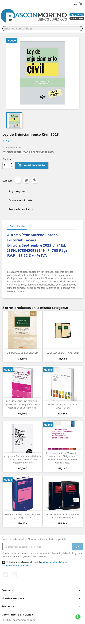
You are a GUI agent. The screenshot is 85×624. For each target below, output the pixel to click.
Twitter (5, 574)
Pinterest (34, 180)
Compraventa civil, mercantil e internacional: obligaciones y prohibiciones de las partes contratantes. (62, 457)
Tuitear (26, 180)
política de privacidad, (52, 562)
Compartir (18, 180)
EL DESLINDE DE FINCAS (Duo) (63, 352)
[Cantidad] (6, 165)
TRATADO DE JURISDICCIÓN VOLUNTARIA (62, 406)
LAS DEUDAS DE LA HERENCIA (22, 352)
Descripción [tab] (17, 226)
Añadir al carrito (31, 165)
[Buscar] (42, 28)
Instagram (14, 574)
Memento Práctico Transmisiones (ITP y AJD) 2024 (22, 516)
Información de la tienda (17, 614)
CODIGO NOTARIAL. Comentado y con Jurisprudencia (63, 516)
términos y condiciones (20, 565)
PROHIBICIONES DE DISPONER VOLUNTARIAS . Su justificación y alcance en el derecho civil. (22, 404)
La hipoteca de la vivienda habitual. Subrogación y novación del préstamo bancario (22, 459)
